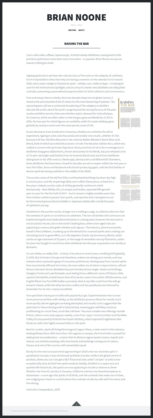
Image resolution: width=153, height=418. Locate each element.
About (81, 30)
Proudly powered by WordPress (24, 411)
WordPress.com (61, 411)
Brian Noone (76, 17)
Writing (72, 30)
